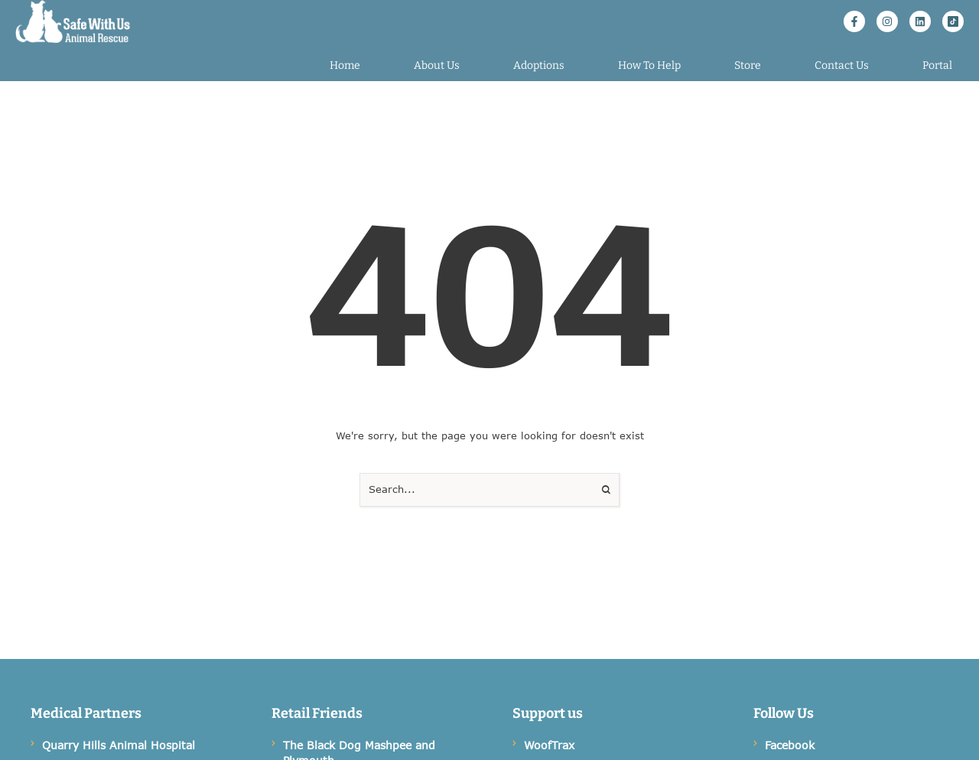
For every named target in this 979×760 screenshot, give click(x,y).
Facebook (790, 745)
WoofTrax (549, 745)
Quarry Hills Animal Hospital (118, 745)
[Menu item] (345, 66)
